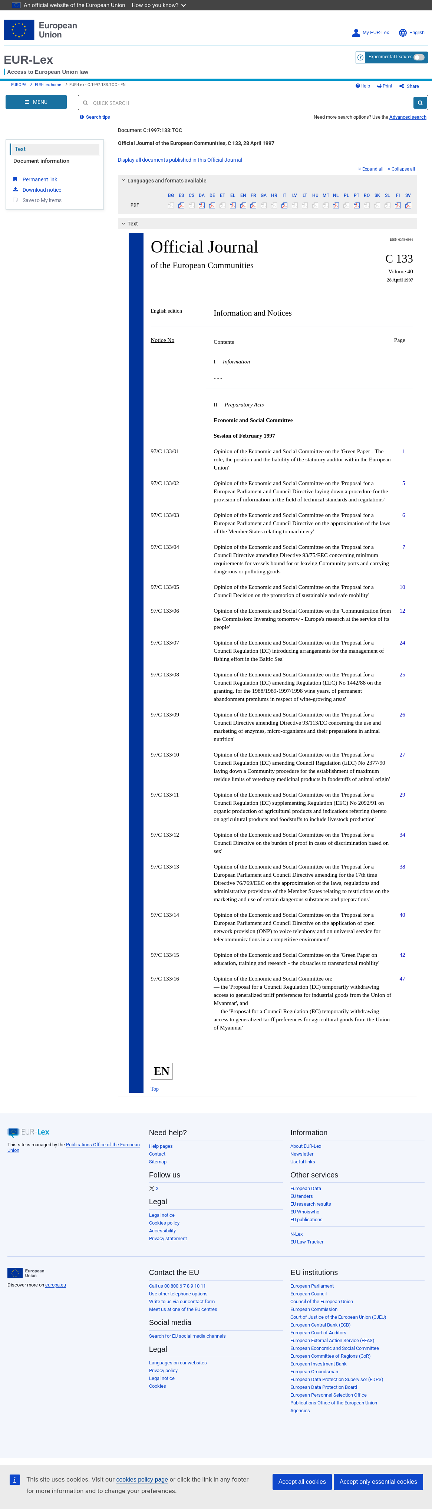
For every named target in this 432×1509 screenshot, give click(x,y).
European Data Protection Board (323, 1387)
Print (384, 86)
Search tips (95, 117)
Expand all (370, 169)
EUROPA (18, 84)
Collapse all (401, 169)
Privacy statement (168, 1238)
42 (402, 955)
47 (402, 978)
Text (20, 149)
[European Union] (25, 1273)
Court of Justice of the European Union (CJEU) (338, 1317)
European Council (308, 1294)
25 (402, 674)
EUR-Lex (28, 59)
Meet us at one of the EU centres (183, 1309)
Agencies (300, 1410)
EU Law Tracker (306, 1242)
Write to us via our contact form (182, 1301)
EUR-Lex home (48, 84)
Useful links (302, 1161)
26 (402, 714)
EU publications (306, 1219)
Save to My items (36, 200)
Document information (41, 161)
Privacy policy (163, 1370)
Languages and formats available (163, 181)
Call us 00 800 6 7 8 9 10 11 (177, 1286)
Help (362, 86)
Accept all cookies (302, 1482)
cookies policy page (142, 1479)
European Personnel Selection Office (328, 1395)
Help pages (161, 1146)
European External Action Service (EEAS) (332, 1340)
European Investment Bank (318, 1364)
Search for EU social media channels (187, 1336)
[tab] (267, 180)
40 (402, 915)
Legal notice (162, 1215)
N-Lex (296, 1234)
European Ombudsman (314, 1371)
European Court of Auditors (318, 1332)
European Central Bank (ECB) (320, 1325)
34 (402, 834)
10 (402, 587)
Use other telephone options (178, 1294)
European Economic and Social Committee (334, 1348)
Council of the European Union (321, 1301)
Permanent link (34, 179)
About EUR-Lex (305, 1146)
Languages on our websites (178, 1362)
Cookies (157, 1386)
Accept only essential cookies (378, 1482)
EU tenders (301, 1196)
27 (402, 754)
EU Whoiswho (304, 1212)
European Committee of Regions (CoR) (330, 1356)
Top (155, 1089)
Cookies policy (164, 1223)
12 (402, 610)
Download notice (36, 189)
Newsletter (301, 1154)
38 (402, 866)
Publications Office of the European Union (333, 1403)
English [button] (411, 32)
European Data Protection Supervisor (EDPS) (336, 1379)
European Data (305, 1188)
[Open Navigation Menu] (36, 102)
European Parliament (312, 1286)
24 (402, 642)
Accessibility (162, 1230)
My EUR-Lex (370, 32)
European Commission (313, 1309)
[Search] (420, 103)
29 (402, 794)
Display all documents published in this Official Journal (180, 160)
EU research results (310, 1204)
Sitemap (157, 1161)
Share (409, 86)
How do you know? (159, 5)
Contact (157, 1154)
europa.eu (55, 1285)
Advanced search (407, 117)
